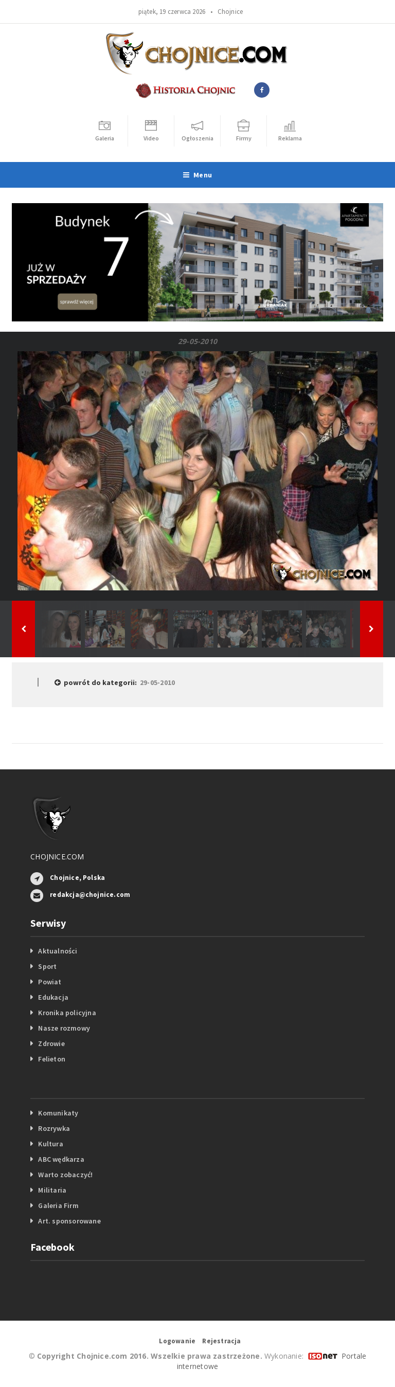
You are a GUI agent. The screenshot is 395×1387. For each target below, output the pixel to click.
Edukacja (53, 997)
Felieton (51, 1059)
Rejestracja (221, 1341)
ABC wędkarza (61, 1159)
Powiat (49, 981)
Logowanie (177, 1341)
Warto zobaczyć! (65, 1174)
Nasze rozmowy (64, 1028)
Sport (47, 966)
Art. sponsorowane (69, 1221)
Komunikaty (58, 1113)
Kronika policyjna (67, 1012)
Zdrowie (51, 1043)
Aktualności (57, 951)
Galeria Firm (58, 1205)
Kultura (50, 1143)
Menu (197, 175)
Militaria (52, 1190)
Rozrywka (54, 1128)
